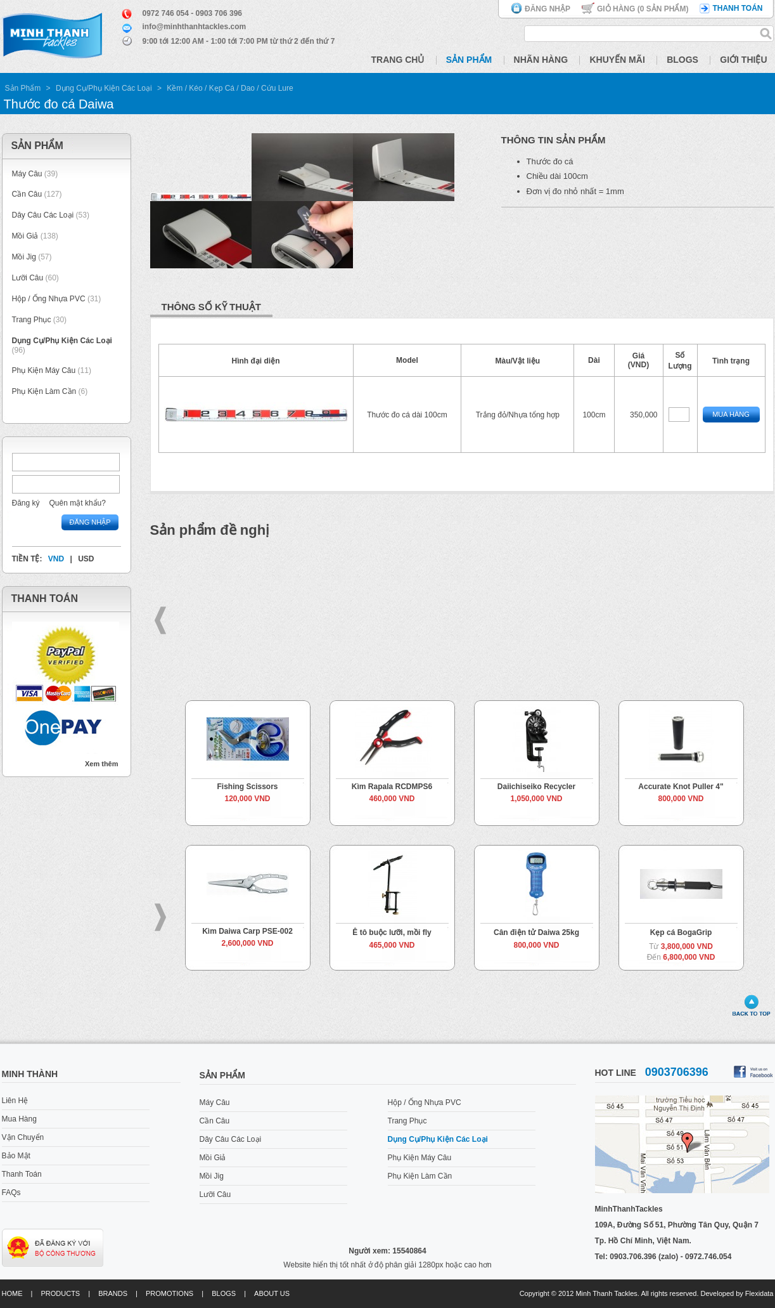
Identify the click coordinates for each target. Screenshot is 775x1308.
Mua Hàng (731, 414)
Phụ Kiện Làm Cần (44, 391)
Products (60, 1293)
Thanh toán (737, 8)
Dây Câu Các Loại (43, 215)
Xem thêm (101, 764)
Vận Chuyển (23, 1137)
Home (12, 1293)
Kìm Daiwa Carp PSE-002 (247, 931)
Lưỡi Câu (28, 277)
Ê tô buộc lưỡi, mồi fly (391, 932)
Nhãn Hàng (541, 60)
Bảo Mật (16, 1155)
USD (86, 558)
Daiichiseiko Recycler (536, 786)
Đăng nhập (547, 8)
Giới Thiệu (743, 60)
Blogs (682, 60)
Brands (112, 1293)
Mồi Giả (25, 236)
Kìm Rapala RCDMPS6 (392, 786)
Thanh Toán (22, 1174)
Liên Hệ (15, 1100)
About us (272, 1293)
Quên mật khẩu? (77, 503)
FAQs (11, 1192)
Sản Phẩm (469, 60)
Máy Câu (27, 173)
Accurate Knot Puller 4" (680, 786)
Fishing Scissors (247, 786)
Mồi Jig (24, 256)
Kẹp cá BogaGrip (681, 932)
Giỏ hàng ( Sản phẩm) (642, 8)
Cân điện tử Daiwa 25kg (536, 932)
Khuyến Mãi (616, 60)
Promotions (169, 1293)
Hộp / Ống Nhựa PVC (49, 298)
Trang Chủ (398, 60)
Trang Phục (32, 319)
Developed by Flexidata (737, 1293)
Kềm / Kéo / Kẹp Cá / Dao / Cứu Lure (230, 88)
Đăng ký (26, 503)
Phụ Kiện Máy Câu (44, 370)
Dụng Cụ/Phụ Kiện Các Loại (104, 88)
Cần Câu (27, 194)
